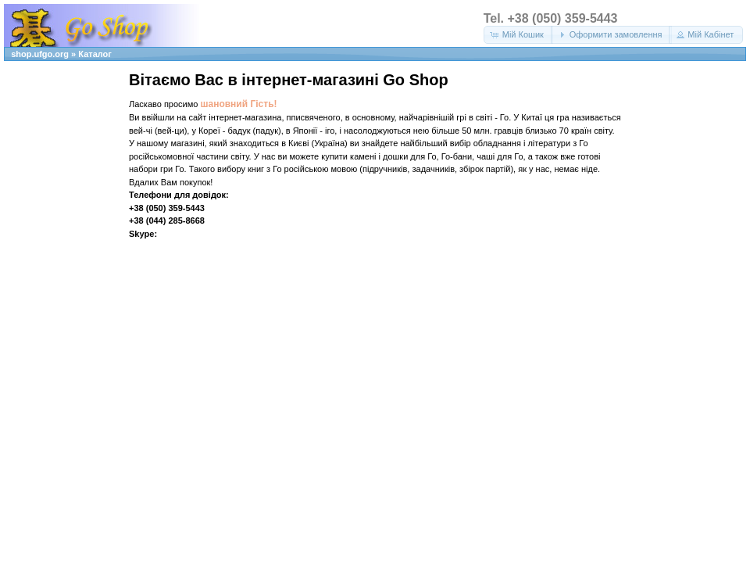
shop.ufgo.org (40, 54)
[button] (518, 35)
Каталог (95, 54)
